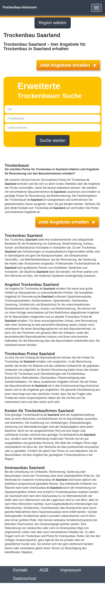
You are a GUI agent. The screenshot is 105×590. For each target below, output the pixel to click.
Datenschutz (24, 578)
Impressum (70, 570)
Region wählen (52, 22)
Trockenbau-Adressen (19, 7)
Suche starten (52, 140)
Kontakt (20, 570)
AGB (43, 570)
